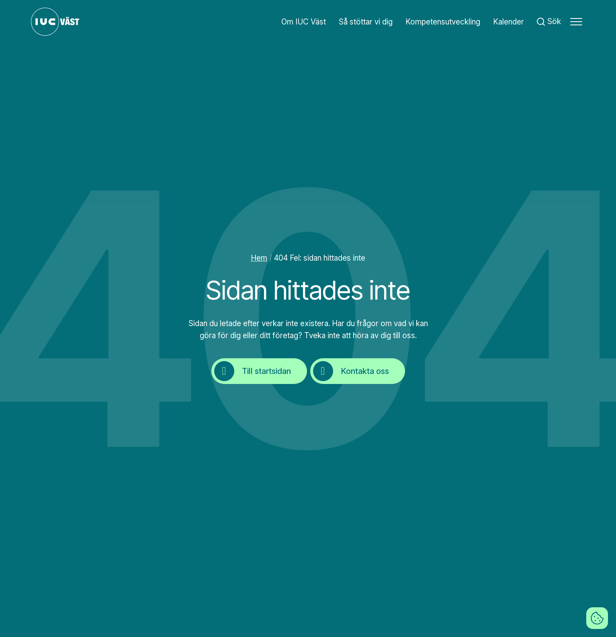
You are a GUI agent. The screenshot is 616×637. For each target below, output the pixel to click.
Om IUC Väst (303, 22)
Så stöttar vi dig (366, 22)
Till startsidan (252, 371)
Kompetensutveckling (442, 22)
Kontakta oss (351, 371)
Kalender (508, 22)
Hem (259, 258)
